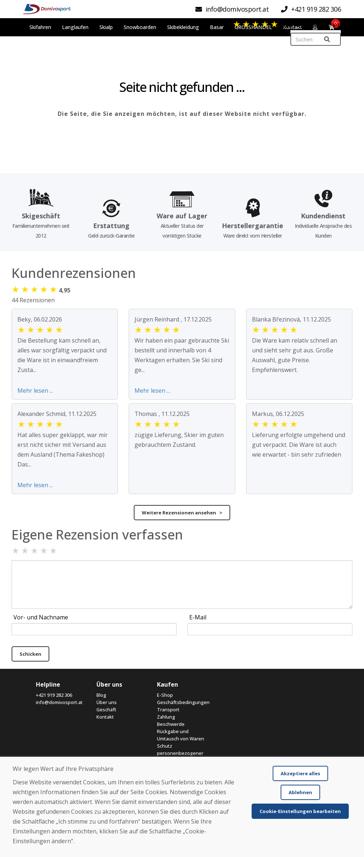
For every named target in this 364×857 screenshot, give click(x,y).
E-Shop (165, 695)
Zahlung (166, 717)
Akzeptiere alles (300, 773)
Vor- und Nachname (40, 617)
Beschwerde (171, 724)
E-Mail (197, 617)
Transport (168, 709)
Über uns (106, 702)
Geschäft (106, 709)
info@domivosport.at (59, 702)
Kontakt (105, 717)
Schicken (30, 654)
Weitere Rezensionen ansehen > (182, 512)
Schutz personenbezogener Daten (180, 753)
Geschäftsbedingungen (182, 702)
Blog (101, 695)
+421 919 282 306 (54, 695)
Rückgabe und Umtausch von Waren (180, 735)
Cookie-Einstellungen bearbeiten (300, 811)
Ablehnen (300, 792)
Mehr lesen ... (35, 391)
